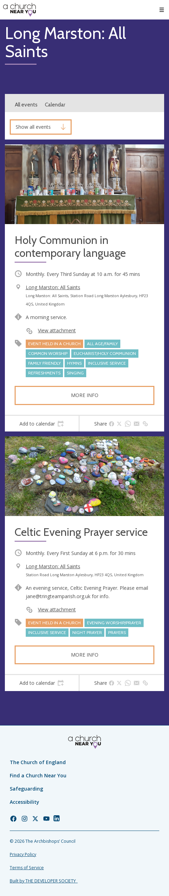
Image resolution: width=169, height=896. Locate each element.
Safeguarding (26, 788)
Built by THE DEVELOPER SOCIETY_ (44, 881)
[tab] (42, 424)
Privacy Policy (23, 854)
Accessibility (24, 802)
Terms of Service (27, 868)
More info (84, 395)
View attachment (57, 330)
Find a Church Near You (38, 775)
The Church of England (38, 762)
